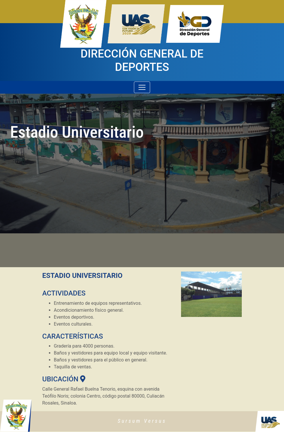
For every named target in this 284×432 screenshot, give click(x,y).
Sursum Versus (142, 421)
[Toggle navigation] (142, 87)
